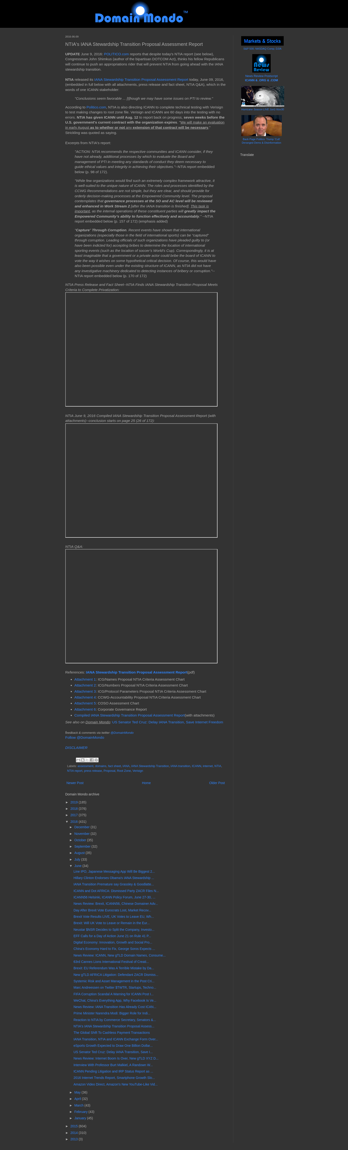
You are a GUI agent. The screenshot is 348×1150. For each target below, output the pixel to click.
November (82, 834)
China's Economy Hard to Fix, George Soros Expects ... (114, 949)
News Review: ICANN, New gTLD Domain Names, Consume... (120, 955)
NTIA (217, 766)
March (79, 1105)
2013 (74, 1139)
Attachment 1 (85, 679)
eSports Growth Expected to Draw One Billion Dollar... (113, 1045)
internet (208, 766)
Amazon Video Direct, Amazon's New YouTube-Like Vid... (116, 1084)
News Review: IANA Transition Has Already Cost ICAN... (115, 1007)
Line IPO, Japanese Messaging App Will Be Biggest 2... (114, 871)
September (82, 846)
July (77, 859)
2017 (74, 815)
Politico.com (96, 107)
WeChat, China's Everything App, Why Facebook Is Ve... (115, 1000)
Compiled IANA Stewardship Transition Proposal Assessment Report (129, 715)
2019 (74, 802)
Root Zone (124, 770)
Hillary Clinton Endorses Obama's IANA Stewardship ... (114, 878)
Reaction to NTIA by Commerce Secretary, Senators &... (115, 1020)
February (81, 1112)
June (78, 866)
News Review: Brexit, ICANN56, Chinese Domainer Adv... (116, 903)
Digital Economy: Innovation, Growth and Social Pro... (113, 942)
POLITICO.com (116, 54)
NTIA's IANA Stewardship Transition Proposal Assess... (114, 1026)
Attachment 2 (85, 685)
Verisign (138, 770)
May (77, 1092)
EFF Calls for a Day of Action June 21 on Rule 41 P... (112, 936)
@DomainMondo (122, 732)
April (78, 1099)
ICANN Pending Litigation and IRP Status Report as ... (113, 1071)
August (79, 853)
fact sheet (114, 766)
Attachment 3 (85, 691)
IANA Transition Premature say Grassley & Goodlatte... (114, 884)
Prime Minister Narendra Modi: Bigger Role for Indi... (112, 1013)
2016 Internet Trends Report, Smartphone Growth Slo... (114, 1078)
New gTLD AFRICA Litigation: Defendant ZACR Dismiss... (116, 975)
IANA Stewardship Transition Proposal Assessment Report (141, 79)
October (80, 840)
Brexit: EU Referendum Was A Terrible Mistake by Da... (114, 968)
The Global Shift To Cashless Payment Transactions (112, 1032)
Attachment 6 (85, 709)
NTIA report (74, 770)
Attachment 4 (85, 697)
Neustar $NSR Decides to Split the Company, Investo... (114, 929)
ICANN (196, 766)
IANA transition (180, 766)
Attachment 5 (85, 703)
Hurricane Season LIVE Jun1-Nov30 (262, 109)
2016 (74, 822)
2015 (74, 1126)
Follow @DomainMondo (84, 737)
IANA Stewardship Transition (150, 766)
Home (146, 783)
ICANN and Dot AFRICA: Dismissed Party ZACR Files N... (116, 891)
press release (93, 770)
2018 (74, 809)
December (82, 827)
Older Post (217, 783)
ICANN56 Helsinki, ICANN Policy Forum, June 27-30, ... (114, 897)
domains (100, 766)
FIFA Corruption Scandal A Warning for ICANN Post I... (114, 994)
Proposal (109, 770)
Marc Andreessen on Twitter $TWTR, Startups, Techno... (115, 987)
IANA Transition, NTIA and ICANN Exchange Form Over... (116, 1039)
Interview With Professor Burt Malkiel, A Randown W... (113, 1065)
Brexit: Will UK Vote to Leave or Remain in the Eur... (112, 923)
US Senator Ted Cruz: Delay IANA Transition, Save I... (113, 1052)
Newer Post (74, 783)
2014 (74, 1133)
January (80, 1118)
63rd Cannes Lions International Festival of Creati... (111, 962)
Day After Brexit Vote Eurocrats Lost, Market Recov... (112, 910)
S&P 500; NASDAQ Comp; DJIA (263, 48)
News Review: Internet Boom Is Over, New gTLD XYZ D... (116, 1058)
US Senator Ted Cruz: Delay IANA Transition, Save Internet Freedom (167, 722)
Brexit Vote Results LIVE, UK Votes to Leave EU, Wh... (114, 916)
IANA (126, 766)
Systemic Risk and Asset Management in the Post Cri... (114, 981)
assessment (85, 766)
